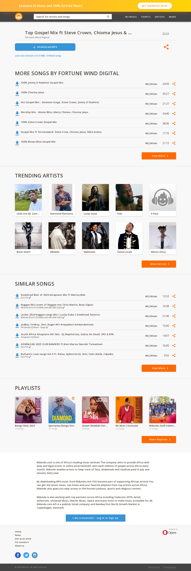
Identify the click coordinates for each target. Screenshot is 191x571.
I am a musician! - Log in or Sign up (95, 518)
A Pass (154, 213)
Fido (119, 213)
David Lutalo (124, 251)
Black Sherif (24, 251)
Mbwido (54, 251)
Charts (146, 16)
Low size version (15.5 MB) (30, 55)
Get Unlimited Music (155, 5)
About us (19, 545)
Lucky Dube (90, 213)
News (18, 535)
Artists (160, 16)
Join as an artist (23, 538)
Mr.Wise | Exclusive (127, 425)
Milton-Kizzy (158, 251)
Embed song (53, 55)
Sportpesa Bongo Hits (61, 425)
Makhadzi (89, 251)
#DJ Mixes (151, 84)
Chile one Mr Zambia (28, 213)
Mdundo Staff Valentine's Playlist (162, 425)
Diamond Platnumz (61, 213)
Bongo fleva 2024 (25, 425)
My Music (131, 16)
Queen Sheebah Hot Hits (95, 425)
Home (18, 531)
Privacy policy (170, 567)
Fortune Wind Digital (37, 37)
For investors (22, 542)
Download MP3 (45, 47)
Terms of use (154, 567)
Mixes (172, 16)
